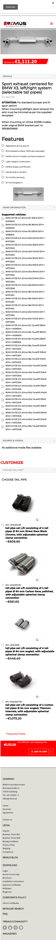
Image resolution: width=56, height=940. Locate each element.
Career (5, 805)
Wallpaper (7, 888)
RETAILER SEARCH (13, 908)
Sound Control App (11, 874)
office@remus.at (10, 798)
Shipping (6, 848)
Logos (5, 871)
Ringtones (7, 892)
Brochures (7, 878)
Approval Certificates (12, 885)
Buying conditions (10, 841)
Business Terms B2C (11, 834)
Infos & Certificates (11, 903)
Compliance (8, 852)
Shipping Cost (41, 742)
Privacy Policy (9, 845)
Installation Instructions (13, 881)
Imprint (6, 831)
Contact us (7, 819)
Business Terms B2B (11, 838)
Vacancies (7, 809)
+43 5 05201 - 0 (12, 795)
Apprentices (8, 812)
